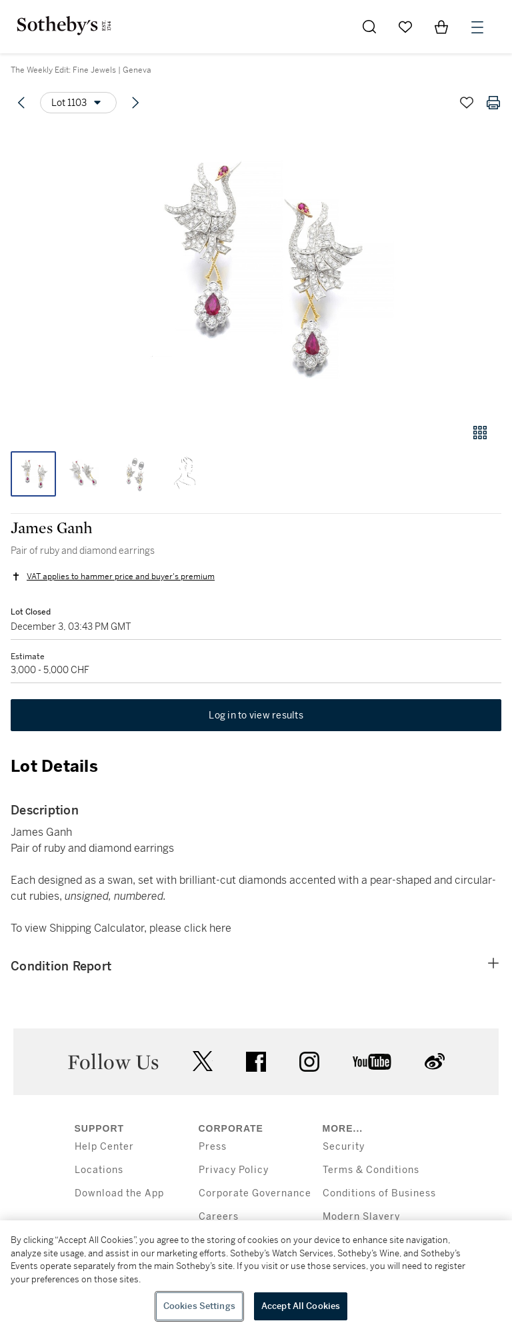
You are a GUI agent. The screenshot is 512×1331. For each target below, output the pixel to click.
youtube (372, 1062)
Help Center (104, 1146)
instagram (309, 1062)
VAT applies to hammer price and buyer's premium (121, 576)
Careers (219, 1216)
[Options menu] (78, 102)
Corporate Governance (255, 1193)
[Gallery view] (480, 432)
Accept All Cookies (300, 1306)
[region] (256, 1275)
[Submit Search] (369, 26)
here (220, 928)
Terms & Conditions (371, 1170)
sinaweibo (435, 1061)
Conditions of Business (379, 1193)
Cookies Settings (199, 1306)
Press (213, 1146)
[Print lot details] (493, 102)
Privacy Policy (234, 1170)
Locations (99, 1170)
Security (344, 1146)
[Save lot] (466, 102)
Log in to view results (256, 715)
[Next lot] (135, 102)
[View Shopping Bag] (441, 26)
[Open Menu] (477, 27)
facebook (256, 1062)
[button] (256, 269)
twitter (203, 1061)
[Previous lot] (21, 102)
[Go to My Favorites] (405, 26)
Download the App (119, 1193)
